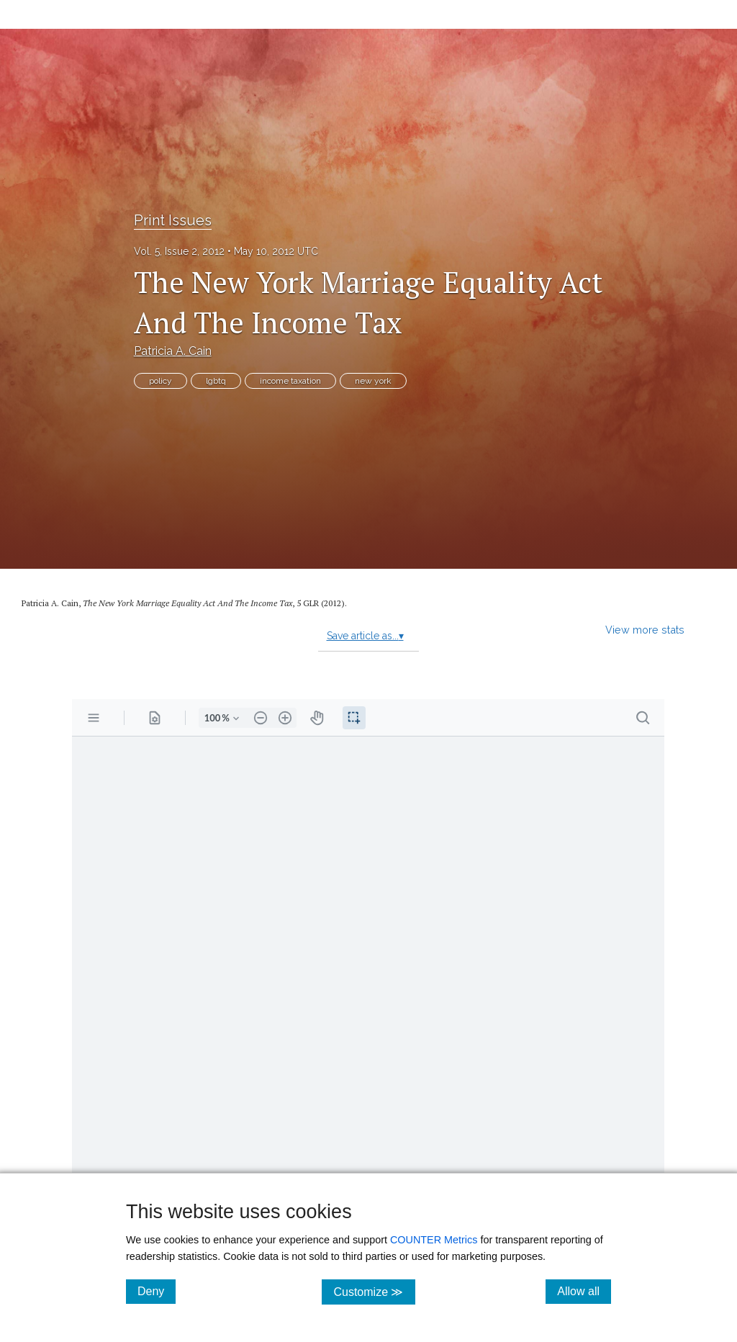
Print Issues (173, 220)
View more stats (644, 629)
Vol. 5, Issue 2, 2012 (179, 251)
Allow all (584, 1290)
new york (373, 381)
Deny (156, 1290)
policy (160, 381)
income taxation (290, 381)
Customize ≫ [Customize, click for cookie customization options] (374, 1291)
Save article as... (365, 635)
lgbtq (216, 381)
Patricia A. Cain (173, 351)
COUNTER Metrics (434, 1240)
